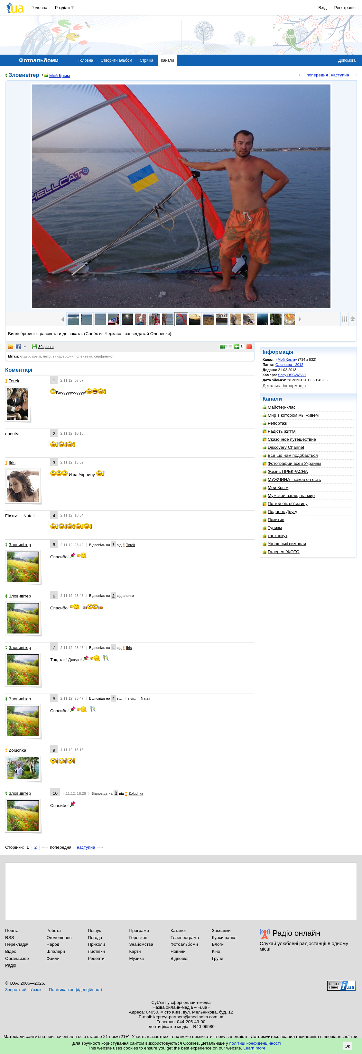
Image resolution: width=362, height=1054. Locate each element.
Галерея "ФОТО (281, 551)
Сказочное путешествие (289, 439)
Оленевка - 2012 (289, 365)
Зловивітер (24, 75)
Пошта (11, 930)
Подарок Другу (280, 511)
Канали (167, 60)
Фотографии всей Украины (292, 463)
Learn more (254, 1048)
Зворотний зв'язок (23, 989)
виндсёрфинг (63, 356)
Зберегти (43, 346)
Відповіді (180, 958)
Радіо (10, 965)
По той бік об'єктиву (285, 503)
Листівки (96, 951)
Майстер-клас (279, 407)
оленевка (84, 356)
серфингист (104, 356)
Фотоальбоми (184, 944)
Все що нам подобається (290, 455)
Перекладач (17, 944)
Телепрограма (185, 937)
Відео (10, 951)
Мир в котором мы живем (291, 415)
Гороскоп (138, 937)
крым (36, 356)
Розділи (62, 7)
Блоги (218, 944)
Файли (53, 958)
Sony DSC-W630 (292, 375)
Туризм (272, 527)
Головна (39, 7)
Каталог (178, 930)
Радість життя (279, 431)
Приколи (96, 944)
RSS (9, 937)
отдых (25, 356)
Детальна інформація (284, 385)
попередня (317, 75)
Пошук (94, 930)
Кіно (216, 951)
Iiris (10, 462)
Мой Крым (57, 75)
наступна (340, 75)
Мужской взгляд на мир (289, 495)
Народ (52, 944)
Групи (217, 958)
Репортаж (275, 423)
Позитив (273, 519)
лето (47, 356)
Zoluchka (15, 750)
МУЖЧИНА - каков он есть (292, 479)
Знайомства (141, 944)
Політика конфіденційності (75, 989)
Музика (136, 958)
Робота (53, 930)
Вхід (323, 7)
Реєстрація (345, 7)
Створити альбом (116, 60)
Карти (135, 951)
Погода (95, 937)
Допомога (347, 60)
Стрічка (146, 60)
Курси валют (224, 937)
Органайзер (17, 958)
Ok (347, 1046)
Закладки (221, 930)
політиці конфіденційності (255, 1043)
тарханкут (275, 535)
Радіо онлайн (296, 933)
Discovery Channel (283, 447)
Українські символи (284, 543)
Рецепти (96, 958)
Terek (12, 380)
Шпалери (55, 951)
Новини (178, 951)
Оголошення (58, 937)
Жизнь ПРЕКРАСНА (285, 471)
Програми (139, 930)
